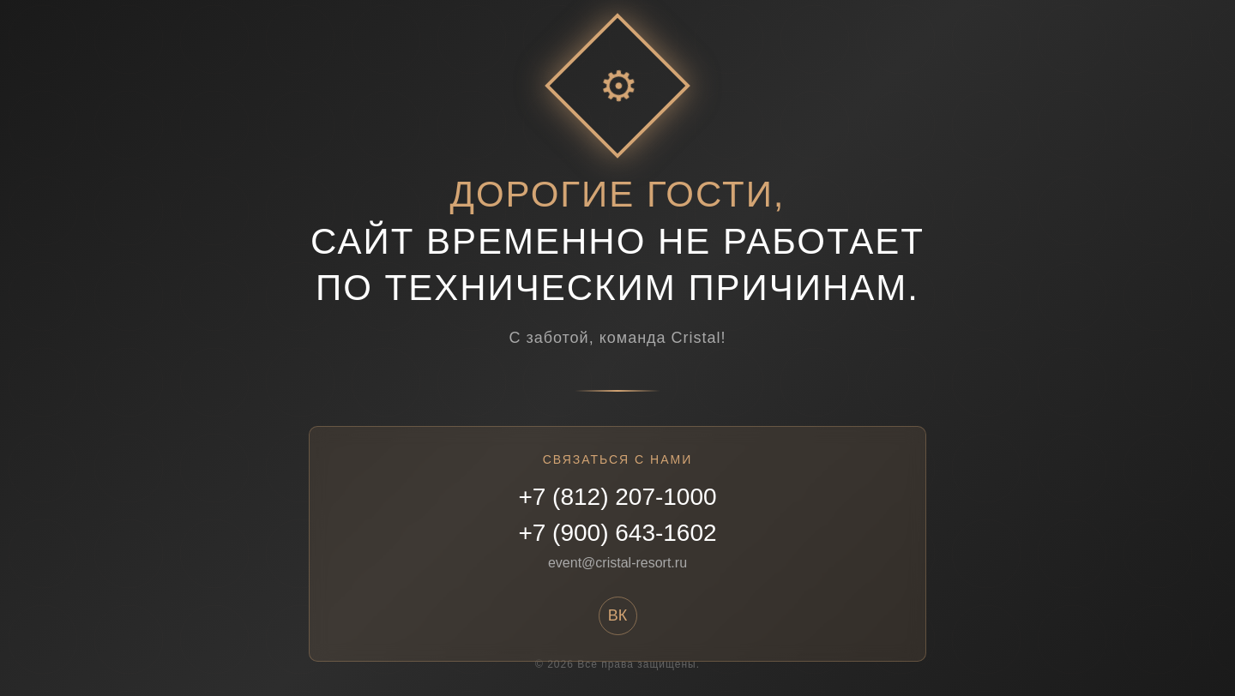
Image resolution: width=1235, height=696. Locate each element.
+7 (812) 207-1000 (617, 496)
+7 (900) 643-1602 (617, 532)
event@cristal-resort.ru (617, 562)
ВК (618, 615)
